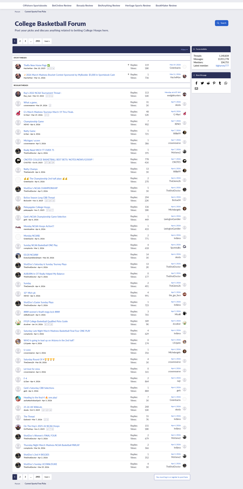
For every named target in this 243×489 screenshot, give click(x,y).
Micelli (177, 314)
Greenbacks (175, 67)
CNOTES (27, 162)
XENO (26, 124)
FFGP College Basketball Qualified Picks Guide (46, 321)
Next (46, 41)
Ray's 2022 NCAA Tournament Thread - (43, 92)
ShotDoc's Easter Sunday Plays (38, 302)
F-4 (25, 378)
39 (53, 162)
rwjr (179, 380)
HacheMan (175, 77)
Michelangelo (174, 209)
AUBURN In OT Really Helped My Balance (44, 273)
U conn (27, 349)
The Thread (29, 416)
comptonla (28, 248)
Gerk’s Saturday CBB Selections (39, 387)
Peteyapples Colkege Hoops (37, 207)
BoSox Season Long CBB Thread (39, 197)
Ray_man (27, 96)
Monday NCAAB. (32, 235)
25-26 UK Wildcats (33, 406)
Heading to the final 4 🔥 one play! (40, 397)
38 (49, 162)
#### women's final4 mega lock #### (42, 311)
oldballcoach (29, 314)
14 (50, 200)
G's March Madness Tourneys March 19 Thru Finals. (49, 111)
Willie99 (177, 133)
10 (51, 324)
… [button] (30, 41)
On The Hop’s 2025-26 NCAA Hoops (42, 426)
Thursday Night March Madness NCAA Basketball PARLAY (52, 445)
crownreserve (29, 105)
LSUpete (27, 343)
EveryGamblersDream (32, 257)
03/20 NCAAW (31, 254)
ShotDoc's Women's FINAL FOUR (40, 435)
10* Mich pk (30, 292)
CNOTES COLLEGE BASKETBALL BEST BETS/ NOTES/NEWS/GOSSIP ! (58, 159)
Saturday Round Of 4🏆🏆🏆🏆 (39, 359)
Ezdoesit (27, 419)
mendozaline (29, 229)
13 (46, 200)
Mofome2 (175, 152)
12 (43, 410)
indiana (177, 238)
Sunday (27, 283)
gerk (25, 219)
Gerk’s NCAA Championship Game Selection (45, 216)
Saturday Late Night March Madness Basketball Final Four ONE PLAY (57, 330)
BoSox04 (27, 200)
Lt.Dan (26, 134)
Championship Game (34, 121)
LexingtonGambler (172, 219)
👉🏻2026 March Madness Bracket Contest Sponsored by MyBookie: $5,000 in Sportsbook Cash (69, 74)
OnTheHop (28, 429)
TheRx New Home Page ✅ (37, 65)
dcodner (27, 324)
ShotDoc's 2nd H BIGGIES (36, 454)
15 (53, 200)
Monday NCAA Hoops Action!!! (39, 226)
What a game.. (31, 102)
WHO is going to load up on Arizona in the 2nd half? (49, 340)
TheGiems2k (29, 172)
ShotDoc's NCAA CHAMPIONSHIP (41, 188)
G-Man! (27, 115)
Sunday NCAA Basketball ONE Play (41, 245)
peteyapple (28, 210)
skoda (178, 104)
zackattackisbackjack (32, 400)
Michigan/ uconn (32, 140)
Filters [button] (183, 49)
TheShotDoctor (30, 153)
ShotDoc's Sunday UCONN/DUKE (40, 464)
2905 (38, 41)
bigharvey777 (222, 65)
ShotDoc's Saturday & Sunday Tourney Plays (45, 264)
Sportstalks (176, 247)
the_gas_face (175, 295)
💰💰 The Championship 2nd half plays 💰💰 (45, 178)
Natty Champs (31, 169)
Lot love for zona (32, 368)
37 (46, 162)
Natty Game (29, 130)
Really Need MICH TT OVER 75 (39, 150)
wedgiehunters (173, 95)
